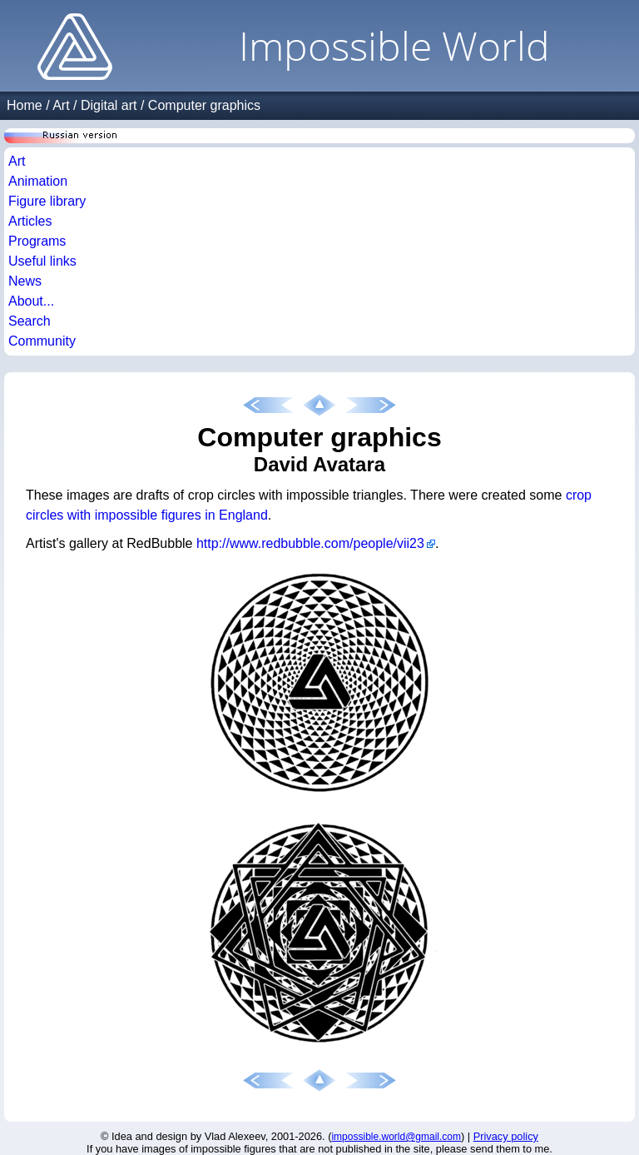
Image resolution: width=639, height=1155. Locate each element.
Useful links (42, 261)
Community (42, 341)
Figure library (47, 201)
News (25, 281)
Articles (30, 221)
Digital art (109, 105)
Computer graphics (204, 105)
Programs (37, 241)
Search (29, 321)
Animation (37, 181)
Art (60, 105)
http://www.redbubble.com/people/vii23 (310, 543)
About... (31, 301)
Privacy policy (505, 1136)
